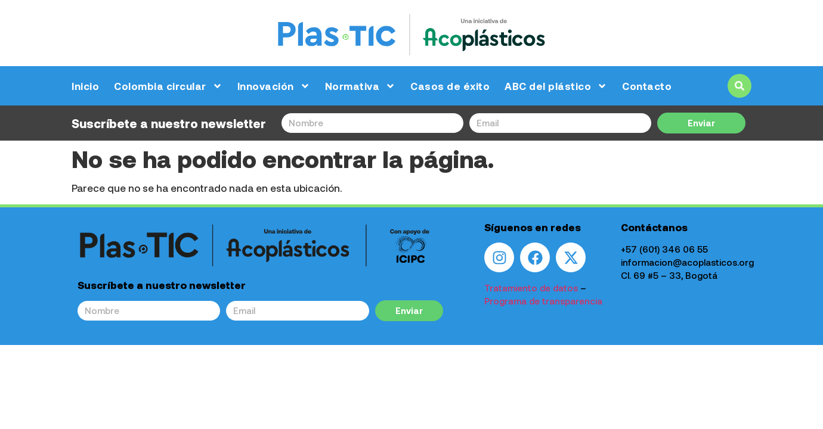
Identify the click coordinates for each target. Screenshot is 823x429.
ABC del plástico (556, 86)
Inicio (85, 86)
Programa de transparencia (543, 301)
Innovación (273, 86)
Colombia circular (168, 86)
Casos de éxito (450, 86)
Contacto (647, 86)
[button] (739, 86)
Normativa (360, 86)
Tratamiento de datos (531, 287)
